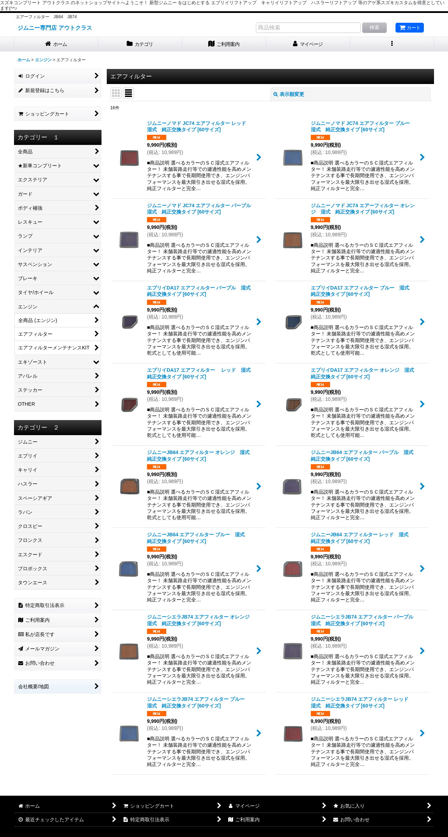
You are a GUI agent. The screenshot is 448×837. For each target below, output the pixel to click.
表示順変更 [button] (288, 94)
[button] (392, 44)
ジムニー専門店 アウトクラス (55, 28)
